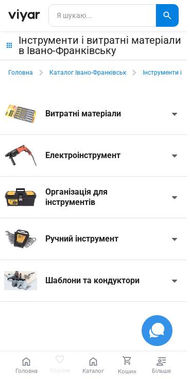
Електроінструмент (82, 155)
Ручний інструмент (81, 239)
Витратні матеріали (83, 113)
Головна (20, 72)
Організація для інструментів (76, 197)
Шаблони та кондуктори (92, 280)
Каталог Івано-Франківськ (87, 72)
